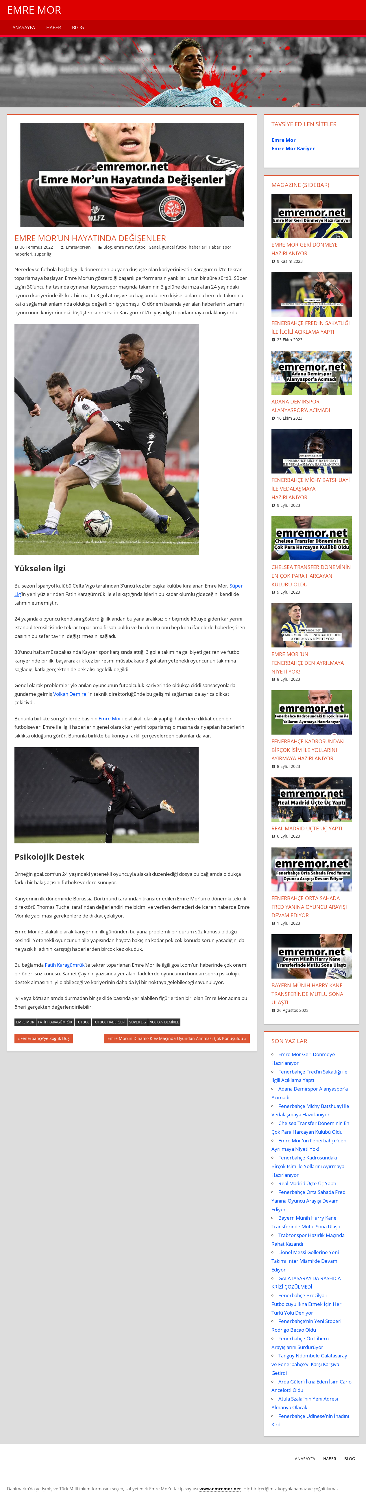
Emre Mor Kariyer (293, 148)
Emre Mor (34, 10)
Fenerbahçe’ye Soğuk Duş (45, 1039)
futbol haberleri (109, 1022)
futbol (141, 247)
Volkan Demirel (70, 694)
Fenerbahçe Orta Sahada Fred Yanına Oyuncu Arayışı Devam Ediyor (309, 907)
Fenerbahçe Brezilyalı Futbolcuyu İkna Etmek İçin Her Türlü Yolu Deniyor (306, 1304)
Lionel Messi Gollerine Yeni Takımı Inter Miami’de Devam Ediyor (305, 1261)
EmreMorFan (78, 247)
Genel (154, 247)
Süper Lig (137, 1022)
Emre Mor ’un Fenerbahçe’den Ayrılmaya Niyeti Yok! (307, 663)
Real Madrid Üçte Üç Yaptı (306, 828)
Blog (78, 27)
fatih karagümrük (55, 1022)
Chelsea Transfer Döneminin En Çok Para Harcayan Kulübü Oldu (311, 576)
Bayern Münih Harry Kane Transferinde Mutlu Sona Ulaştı (307, 994)
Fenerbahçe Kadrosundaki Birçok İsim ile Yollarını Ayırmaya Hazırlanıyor (308, 750)
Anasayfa (23, 27)
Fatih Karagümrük (65, 964)
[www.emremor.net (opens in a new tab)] (220, 1489)
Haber (53, 27)
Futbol (82, 1022)
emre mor (123, 247)
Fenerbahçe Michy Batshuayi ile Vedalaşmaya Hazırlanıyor (310, 488)
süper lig (42, 254)
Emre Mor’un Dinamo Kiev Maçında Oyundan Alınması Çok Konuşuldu (175, 1039)
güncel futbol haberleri (184, 247)
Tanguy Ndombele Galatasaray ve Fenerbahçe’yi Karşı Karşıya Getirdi (309, 1364)
